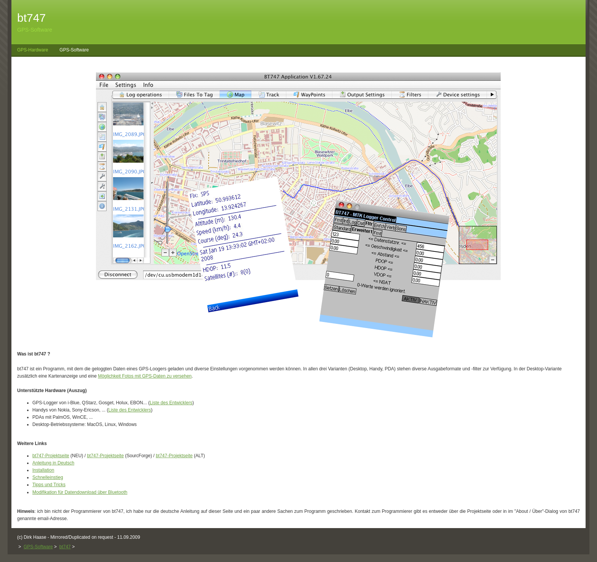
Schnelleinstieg (47, 477)
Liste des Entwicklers (171, 402)
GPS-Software (74, 50)
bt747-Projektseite (50, 455)
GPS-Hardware (32, 50)
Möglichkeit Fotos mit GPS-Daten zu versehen (145, 376)
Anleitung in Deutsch (53, 463)
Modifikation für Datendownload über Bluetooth (80, 492)
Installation (43, 470)
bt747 (65, 546)
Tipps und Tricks (48, 484)
